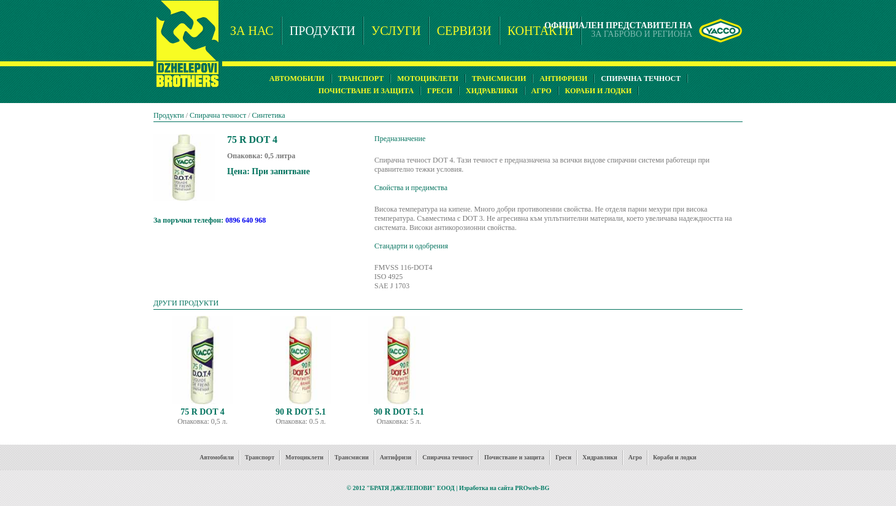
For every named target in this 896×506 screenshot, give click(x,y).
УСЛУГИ (396, 30)
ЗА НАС (252, 30)
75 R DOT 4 (202, 411)
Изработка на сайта (486, 488)
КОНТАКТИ (540, 30)
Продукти (168, 115)
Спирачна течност (218, 115)
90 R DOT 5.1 (301, 411)
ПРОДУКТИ (322, 30)
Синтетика (268, 115)
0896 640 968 (245, 220)
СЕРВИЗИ (464, 30)
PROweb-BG (532, 488)
